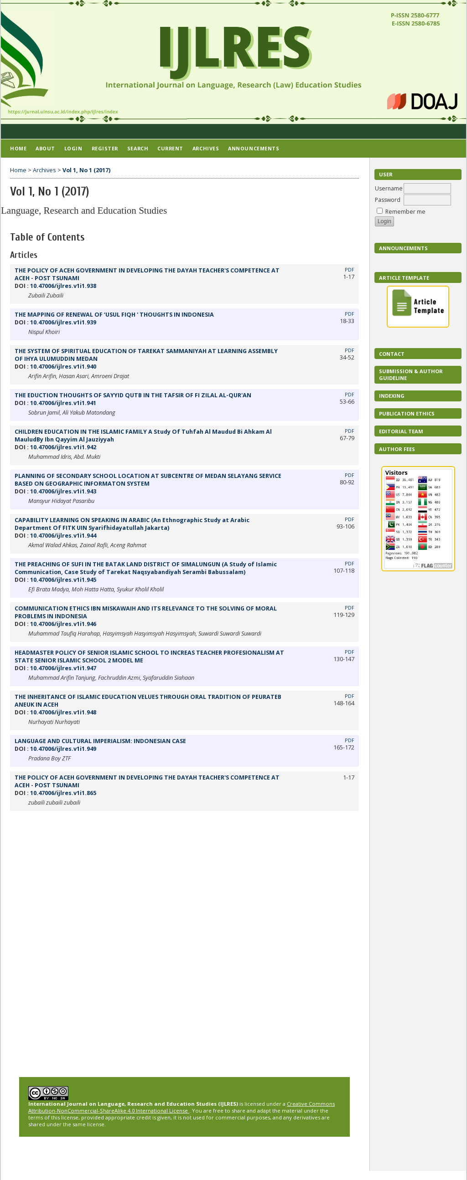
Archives (205, 148)
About (45, 148)
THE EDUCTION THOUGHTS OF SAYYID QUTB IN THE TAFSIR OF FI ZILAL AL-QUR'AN (133, 395)
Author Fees (397, 449)
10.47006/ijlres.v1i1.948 (63, 712)
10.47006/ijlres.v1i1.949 (63, 749)
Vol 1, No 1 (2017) (86, 170)
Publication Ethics (407, 413)
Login (73, 148)
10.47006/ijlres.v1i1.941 (63, 403)
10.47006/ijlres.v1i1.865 (63, 793)
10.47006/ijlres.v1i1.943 (63, 491)
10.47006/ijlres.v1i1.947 (63, 668)
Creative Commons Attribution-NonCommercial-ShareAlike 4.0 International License (181, 1107)
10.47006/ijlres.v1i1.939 (63, 322)
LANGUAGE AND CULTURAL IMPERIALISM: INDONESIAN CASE (100, 741)
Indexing (392, 395)
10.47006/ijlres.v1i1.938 (63, 286)
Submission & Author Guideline (411, 374)
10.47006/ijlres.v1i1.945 (63, 580)
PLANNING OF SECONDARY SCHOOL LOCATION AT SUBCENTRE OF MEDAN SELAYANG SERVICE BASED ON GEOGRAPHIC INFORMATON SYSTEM (148, 479)
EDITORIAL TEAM (401, 431)
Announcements (403, 248)
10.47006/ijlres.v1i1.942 (63, 447)
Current (170, 148)
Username (389, 188)
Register (105, 148)
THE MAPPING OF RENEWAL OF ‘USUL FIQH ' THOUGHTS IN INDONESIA (114, 314)
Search (137, 148)
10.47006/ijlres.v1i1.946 (63, 624)
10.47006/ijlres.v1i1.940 (63, 366)
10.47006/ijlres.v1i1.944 (63, 535)
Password (387, 200)
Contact (392, 353)
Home (18, 148)
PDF (349, 270)
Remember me (405, 211)
